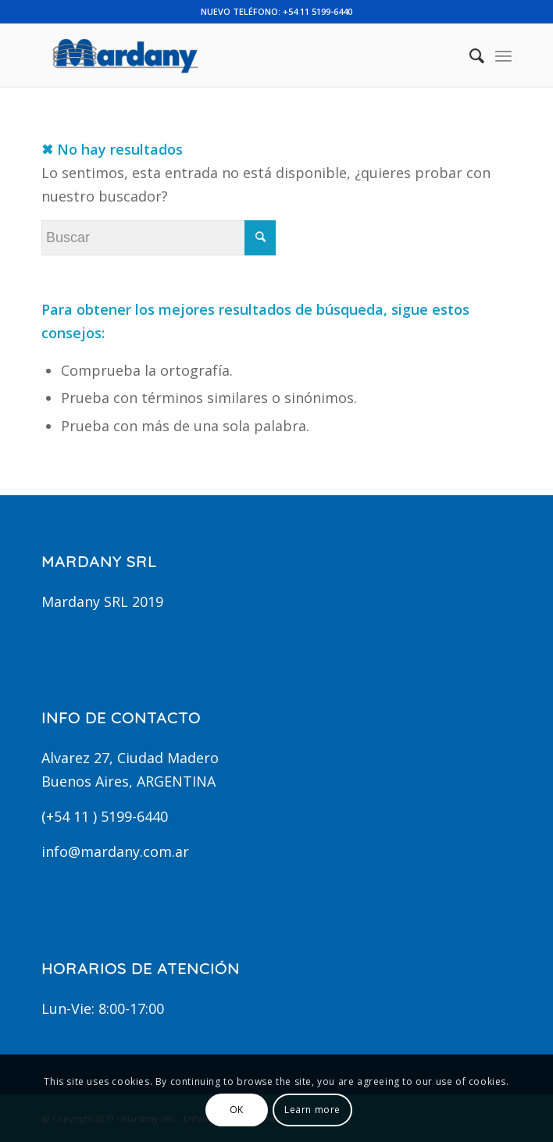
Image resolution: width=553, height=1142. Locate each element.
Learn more (312, 1109)
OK (237, 1109)
